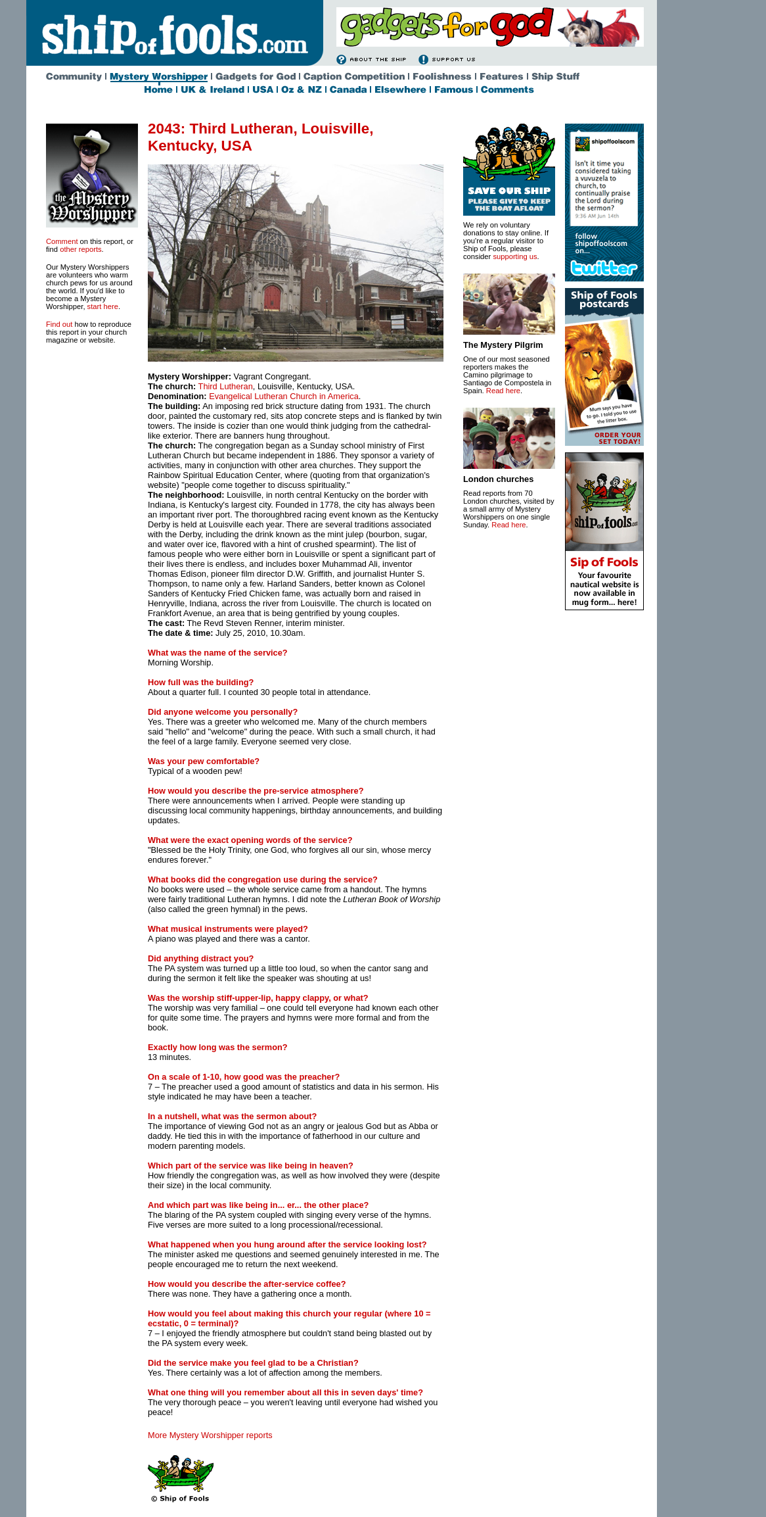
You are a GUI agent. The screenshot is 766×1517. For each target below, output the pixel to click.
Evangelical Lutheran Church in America (284, 396)
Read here (503, 391)
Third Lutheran (225, 386)
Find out (59, 324)
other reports (80, 249)
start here (102, 306)
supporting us (515, 256)
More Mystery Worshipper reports (210, 1435)
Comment (62, 241)
